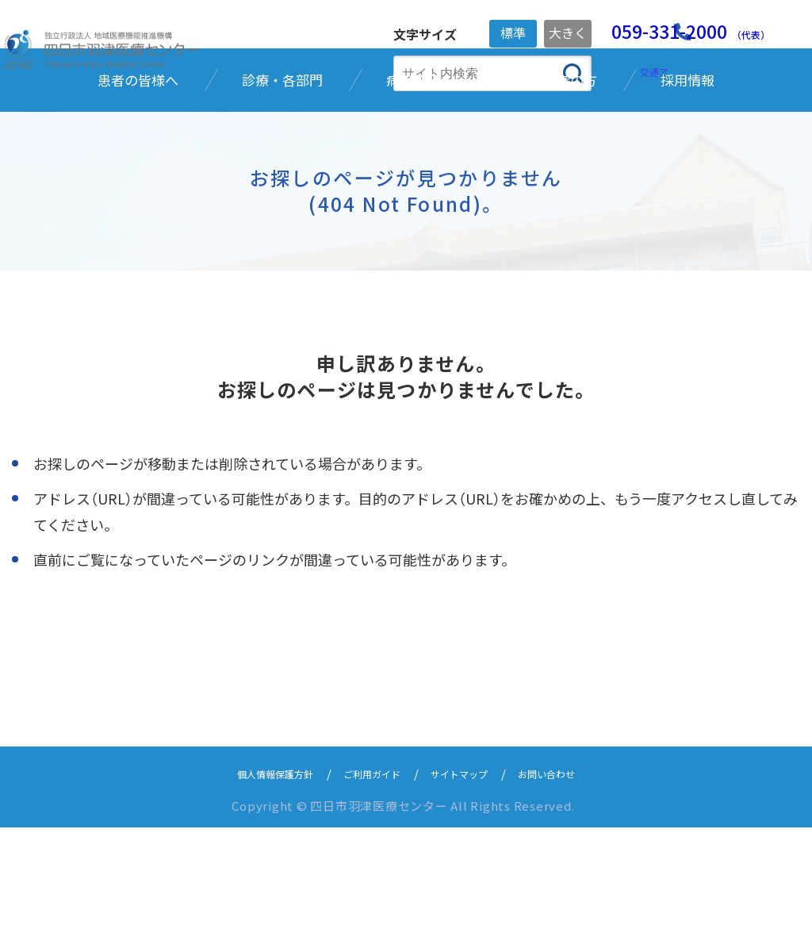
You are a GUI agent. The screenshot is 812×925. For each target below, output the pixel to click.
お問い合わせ (570, 870)
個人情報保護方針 (253, 870)
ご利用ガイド (367, 870)
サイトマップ (468, 870)
